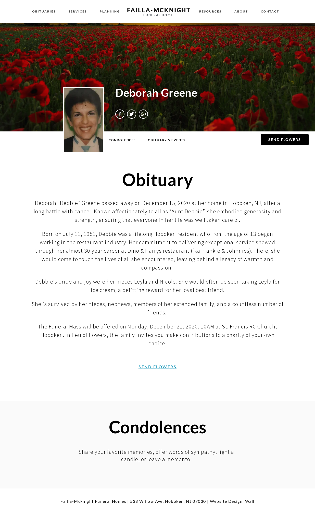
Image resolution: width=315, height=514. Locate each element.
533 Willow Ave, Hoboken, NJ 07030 (168, 501)
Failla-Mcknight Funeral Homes (93, 501)
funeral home (158, 15)
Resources (210, 11)
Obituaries (44, 11)
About (241, 11)
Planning (110, 11)
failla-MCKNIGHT (159, 10)
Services (78, 11)
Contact (270, 11)
